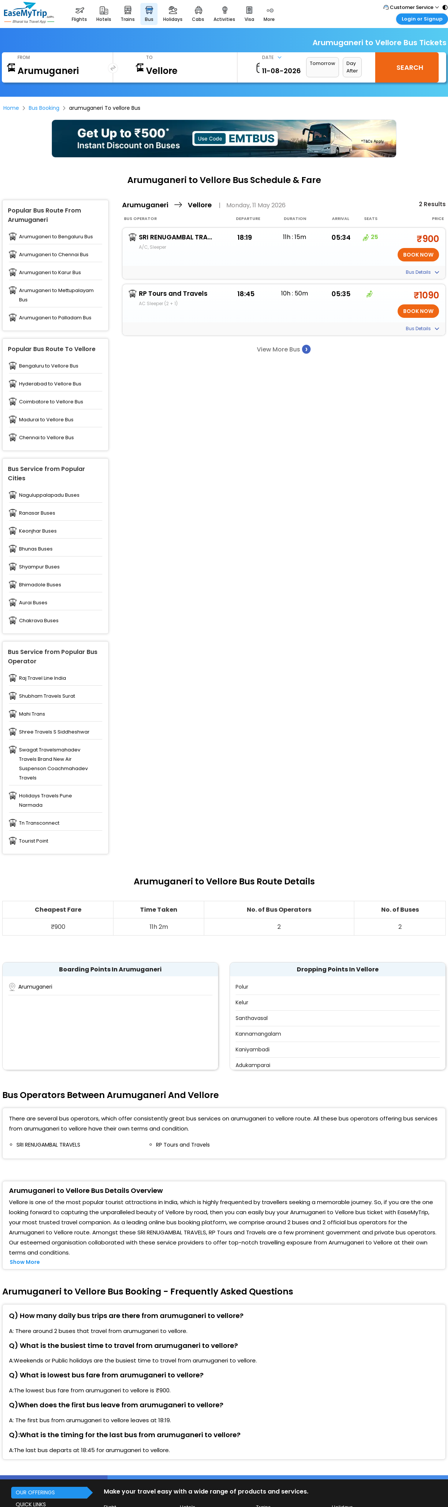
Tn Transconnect (39, 823)
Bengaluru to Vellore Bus (48, 365)
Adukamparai (253, 1065)
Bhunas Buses (36, 548)
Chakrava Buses (39, 620)
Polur (242, 986)
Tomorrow (322, 63)
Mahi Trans (32, 713)
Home (11, 108)
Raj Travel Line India (42, 678)
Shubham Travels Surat (47, 696)
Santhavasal (252, 1018)
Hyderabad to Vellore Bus (50, 383)
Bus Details (422, 272)
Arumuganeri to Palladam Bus (55, 317)
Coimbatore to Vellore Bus (51, 401)
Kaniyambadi (253, 1049)
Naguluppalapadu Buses (49, 495)
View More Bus (284, 349)
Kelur (242, 1002)
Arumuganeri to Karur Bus (50, 272)
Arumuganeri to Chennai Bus (53, 254)
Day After (352, 67)
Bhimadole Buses (40, 584)
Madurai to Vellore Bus (46, 419)
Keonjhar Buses (38, 530)
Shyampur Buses (39, 566)
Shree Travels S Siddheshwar (54, 731)
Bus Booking (44, 108)
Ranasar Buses (37, 513)
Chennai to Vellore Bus (46, 437)
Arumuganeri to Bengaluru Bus (56, 236)
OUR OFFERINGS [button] (35, 1492)
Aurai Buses (33, 602)
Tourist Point (33, 840)
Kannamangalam (258, 1034)
